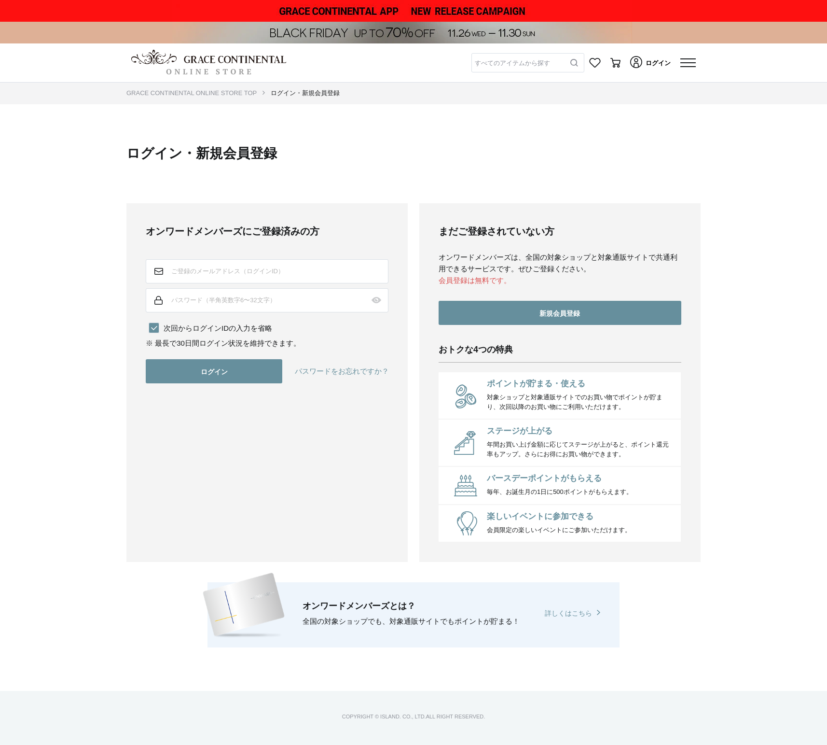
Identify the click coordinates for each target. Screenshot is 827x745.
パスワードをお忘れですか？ (342, 371)
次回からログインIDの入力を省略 (218, 328)
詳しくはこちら (568, 613)
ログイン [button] (214, 372)
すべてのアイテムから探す (512, 63)
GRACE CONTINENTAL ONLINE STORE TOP (191, 93)
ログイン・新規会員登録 (305, 93)
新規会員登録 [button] (559, 313)
